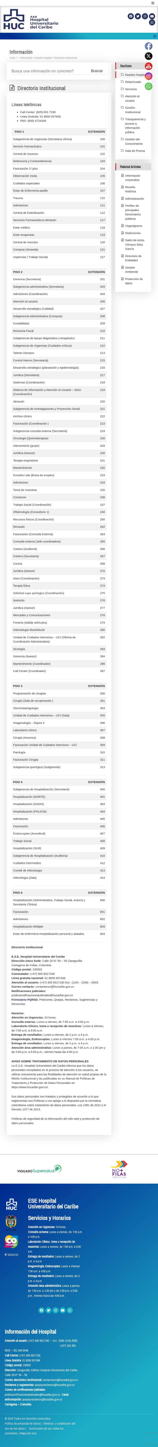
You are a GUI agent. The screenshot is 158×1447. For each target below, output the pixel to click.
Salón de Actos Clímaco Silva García (134, 244)
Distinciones (133, 233)
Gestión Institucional (132, 110)
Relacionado (133, 81)
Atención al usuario (132, 98)
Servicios (131, 89)
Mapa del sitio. (28, 1433)
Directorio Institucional (65, 57)
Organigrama (133, 225)
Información (26, 57)
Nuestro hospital (43, 57)
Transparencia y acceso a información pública (135, 126)
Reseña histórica (130, 189)
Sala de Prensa (135, 150)
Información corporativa (132, 178)
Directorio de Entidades (133, 258)
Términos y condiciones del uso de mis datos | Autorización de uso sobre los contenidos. (40, 1428)
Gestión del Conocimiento (134, 141)
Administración (134, 198)
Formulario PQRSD (25, 999)
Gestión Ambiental (131, 270)
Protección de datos (134, 281)
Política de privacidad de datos (23, 1423)
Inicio (12, 57)
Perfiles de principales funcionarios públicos (133, 212)
